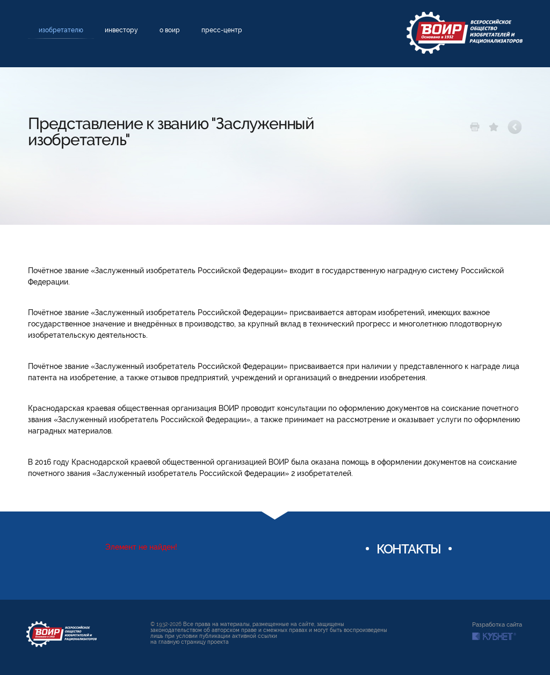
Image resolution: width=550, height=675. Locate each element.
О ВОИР (170, 30)
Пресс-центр (221, 30)
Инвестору (121, 30)
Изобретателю (61, 30)
